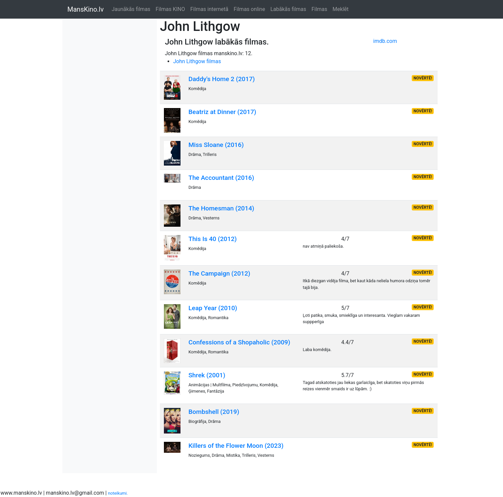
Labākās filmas (288, 9)
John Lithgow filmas (197, 61)
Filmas (319, 9)
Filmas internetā (209, 9)
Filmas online (249, 9)
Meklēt (340, 9)
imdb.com (385, 41)
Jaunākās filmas (130, 9)
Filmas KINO (170, 9)
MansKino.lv (85, 9)
